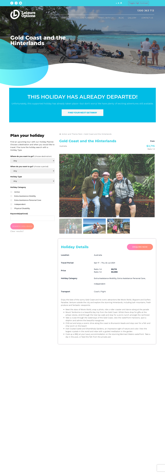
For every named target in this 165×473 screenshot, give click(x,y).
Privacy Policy (100, 412)
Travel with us (106, 18)
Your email (114, 363)
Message (64, 389)
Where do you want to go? (31, 156)
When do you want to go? (29, 166)
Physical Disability (20, 208)
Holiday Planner (85, 18)
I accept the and (84, 412)
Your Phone (66, 376)
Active (15, 192)
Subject (111, 376)
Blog (121, 18)
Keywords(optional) (19, 213)
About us (66, 18)
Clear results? (17, 231)
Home (54, 18)
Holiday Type (16, 176)
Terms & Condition (81, 412)
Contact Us (147, 18)
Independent (18, 204)
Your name (66, 363)
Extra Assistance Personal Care (25, 200)
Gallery (133, 18)
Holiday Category (18, 187)
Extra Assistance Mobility (23, 196)
